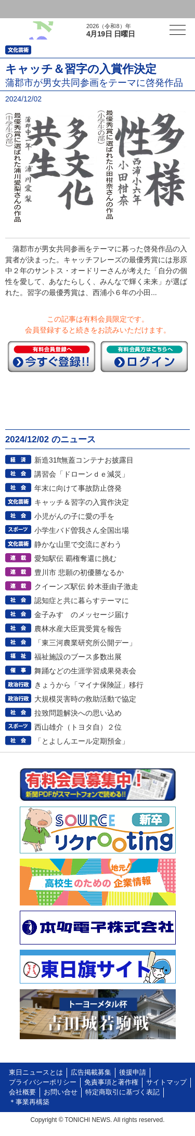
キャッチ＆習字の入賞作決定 (81, 502)
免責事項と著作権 (111, 1082)
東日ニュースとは (36, 1072)
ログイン (29, 9)
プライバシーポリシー (42, 1082)
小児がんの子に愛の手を (74, 516)
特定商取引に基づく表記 (122, 1092)
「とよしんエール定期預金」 (81, 741)
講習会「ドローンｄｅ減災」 (81, 474)
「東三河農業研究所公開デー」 (85, 643)
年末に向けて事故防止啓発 (78, 488)
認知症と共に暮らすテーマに (81, 600)
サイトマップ (166, 1082)
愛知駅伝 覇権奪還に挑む (75, 558)
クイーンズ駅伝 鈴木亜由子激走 (86, 586)
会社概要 (22, 1092)
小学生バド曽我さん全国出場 (81, 530)
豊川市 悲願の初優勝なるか (79, 572)
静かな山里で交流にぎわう (78, 544)
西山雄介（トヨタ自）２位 (78, 727)
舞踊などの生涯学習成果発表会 (85, 671)
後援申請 (132, 1072)
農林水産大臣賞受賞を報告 (78, 628)
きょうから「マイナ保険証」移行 (89, 685)
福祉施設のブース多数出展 (78, 657)
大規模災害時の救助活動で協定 (85, 699)
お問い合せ (60, 1092)
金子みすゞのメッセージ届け (81, 614)
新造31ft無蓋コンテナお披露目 (84, 460)
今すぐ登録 (51, 356)
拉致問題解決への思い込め (78, 713)
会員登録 (80, 9)
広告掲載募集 (91, 1072)
